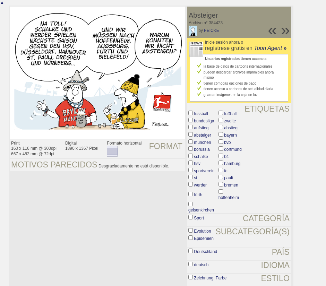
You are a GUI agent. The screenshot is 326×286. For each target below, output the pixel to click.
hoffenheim (228, 197)
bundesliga (204, 121)
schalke (201, 156)
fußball (230, 113)
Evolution (202, 231)
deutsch (201, 264)
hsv (197, 163)
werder (200, 185)
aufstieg (201, 127)
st (195, 177)
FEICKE (211, 30)
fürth (198, 194)
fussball (201, 113)
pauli (228, 177)
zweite (230, 121)
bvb (227, 142)
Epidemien (204, 238)
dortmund (233, 149)
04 (226, 156)
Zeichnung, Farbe (210, 278)
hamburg (232, 163)
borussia (201, 149)
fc (225, 170)
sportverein (204, 170)
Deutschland (205, 251)
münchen (202, 142)
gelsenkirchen (201, 210)
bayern (230, 135)
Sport (199, 218)
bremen (231, 185)
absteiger (202, 135)
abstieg (231, 127)
